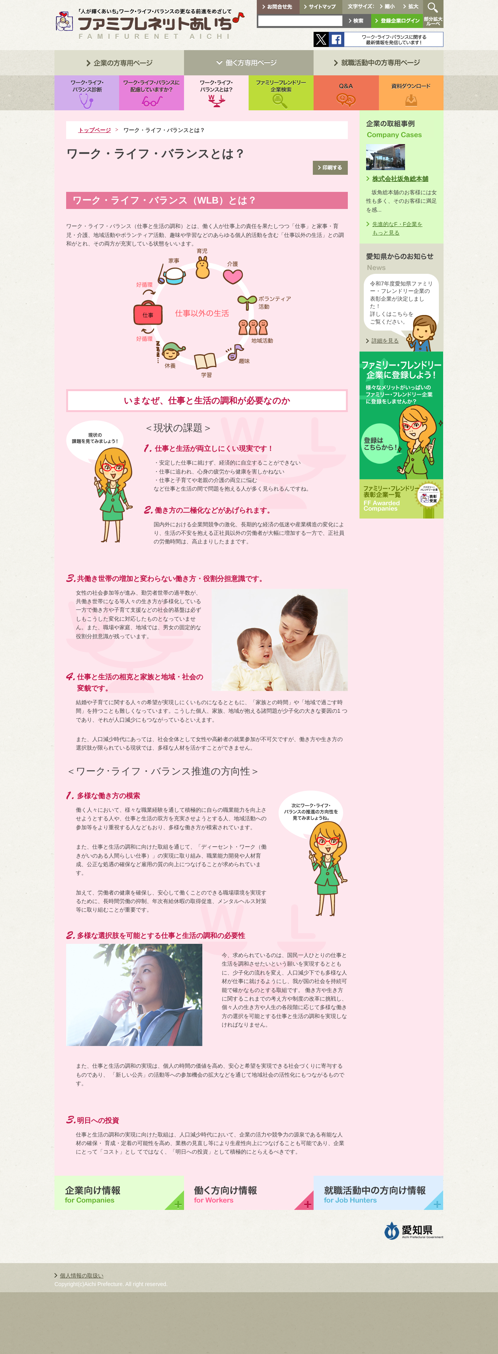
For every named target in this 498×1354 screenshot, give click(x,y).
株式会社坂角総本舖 (400, 178)
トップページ (94, 130)
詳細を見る (385, 341)
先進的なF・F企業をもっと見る (397, 228)
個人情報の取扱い (81, 1275)
